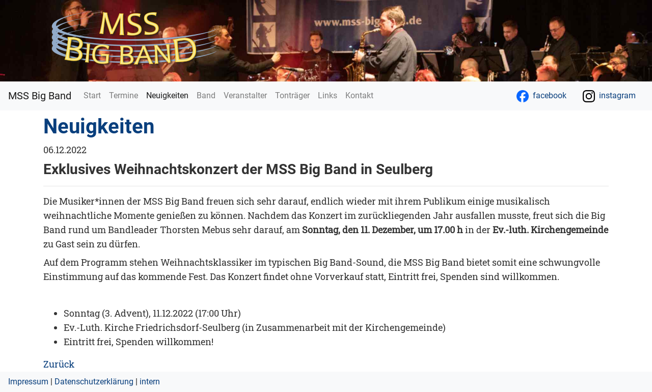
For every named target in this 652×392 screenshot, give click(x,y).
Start (92, 95)
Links (327, 95)
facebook (541, 96)
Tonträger (292, 95)
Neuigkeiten (169, 94)
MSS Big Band (39, 96)
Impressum (28, 381)
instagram (609, 96)
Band (206, 95)
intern (150, 381)
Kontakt (359, 95)
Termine (123, 95)
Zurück (58, 364)
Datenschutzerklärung (94, 381)
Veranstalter (245, 95)
